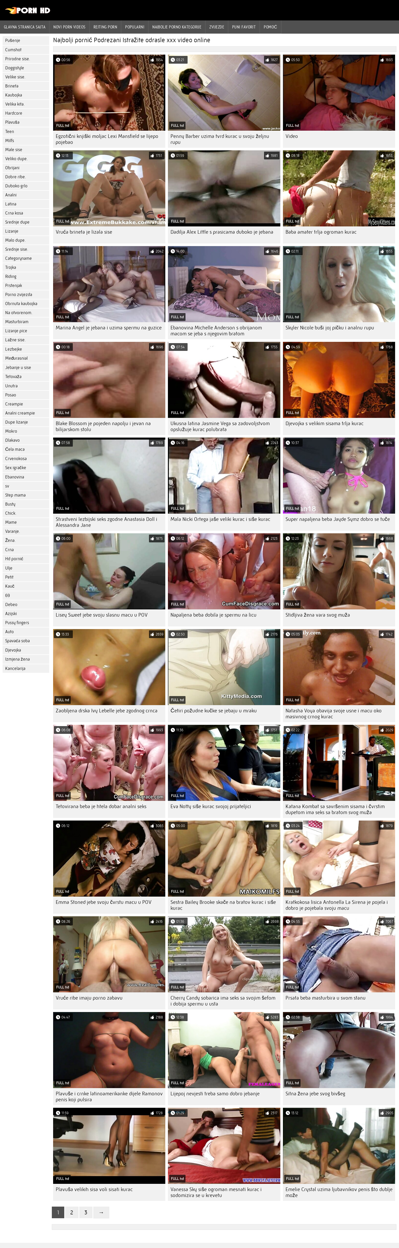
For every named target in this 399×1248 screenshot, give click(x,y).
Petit (9, 577)
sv (7, 486)
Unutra (11, 385)
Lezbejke (13, 349)
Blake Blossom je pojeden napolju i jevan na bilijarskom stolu (103, 426)
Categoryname (18, 258)
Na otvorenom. (18, 312)
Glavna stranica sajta (24, 27)
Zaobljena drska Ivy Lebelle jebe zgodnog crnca (107, 711)
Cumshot (13, 49)
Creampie (14, 404)
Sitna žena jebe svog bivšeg (315, 1094)
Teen (9, 131)
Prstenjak (13, 285)
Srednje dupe (17, 222)
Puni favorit (244, 27)
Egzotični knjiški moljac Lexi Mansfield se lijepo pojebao (107, 139)
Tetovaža (13, 376)
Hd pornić (14, 558)
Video (292, 136)
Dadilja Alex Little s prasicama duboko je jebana (221, 232)
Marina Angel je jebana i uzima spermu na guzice (109, 328)
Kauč (10, 586)
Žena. (10, 540)
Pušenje (12, 40)
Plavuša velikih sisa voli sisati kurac (94, 1189)
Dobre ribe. (15, 176)
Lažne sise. (15, 339)
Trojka (10, 267)
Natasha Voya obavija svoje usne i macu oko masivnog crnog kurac (334, 714)
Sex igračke (15, 467)
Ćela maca (15, 449)
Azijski (11, 613)
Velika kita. (15, 104)
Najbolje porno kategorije (176, 27)
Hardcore (13, 113)
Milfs (9, 140)
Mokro (11, 431)
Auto (9, 631)
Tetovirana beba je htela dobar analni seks (101, 806)
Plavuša (12, 122)
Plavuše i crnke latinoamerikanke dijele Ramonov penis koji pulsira (109, 1097)
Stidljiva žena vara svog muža (318, 615)
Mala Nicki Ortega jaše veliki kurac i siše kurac (220, 519)
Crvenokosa (16, 458)
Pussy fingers (17, 622)
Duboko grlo (16, 185)
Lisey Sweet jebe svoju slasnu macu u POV (102, 615)
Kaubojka (13, 95)
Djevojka (13, 650)
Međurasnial (16, 358)
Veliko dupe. (16, 158)
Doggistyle (14, 67)
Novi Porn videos (69, 27)
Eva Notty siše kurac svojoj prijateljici (210, 806)
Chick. (10, 513)
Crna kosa (14, 213)
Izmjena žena (17, 659)
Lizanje (11, 231)
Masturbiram (16, 321)
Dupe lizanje (16, 422)
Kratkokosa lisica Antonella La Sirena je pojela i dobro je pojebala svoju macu (337, 905)
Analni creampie (20, 413)
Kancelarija (15, 668)
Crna (9, 549)
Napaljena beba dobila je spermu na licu (213, 615)
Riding (10, 276)
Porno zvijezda (18, 294)
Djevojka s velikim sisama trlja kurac (325, 423)
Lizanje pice (16, 330)
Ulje (8, 568)
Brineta (11, 86)
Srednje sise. (16, 249)
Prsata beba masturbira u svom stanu (326, 998)
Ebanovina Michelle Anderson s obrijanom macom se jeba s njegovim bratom (216, 331)
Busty (10, 504)
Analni (11, 195)
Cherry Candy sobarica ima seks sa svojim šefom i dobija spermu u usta (222, 1001)
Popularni (134, 27)
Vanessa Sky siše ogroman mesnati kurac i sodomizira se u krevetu (216, 1192)
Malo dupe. (15, 240)
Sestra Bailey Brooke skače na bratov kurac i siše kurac (223, 905)
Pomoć (270, 27)
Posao (10, 395)
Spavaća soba (17, 640)
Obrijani (12, 167)
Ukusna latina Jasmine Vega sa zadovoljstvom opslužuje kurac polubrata (220, 426)
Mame (11, 522)
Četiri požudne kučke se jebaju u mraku (213, 711)
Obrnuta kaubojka (21, 303)
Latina (10, 204)
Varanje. (12, 531)
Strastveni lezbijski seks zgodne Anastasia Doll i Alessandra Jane (106, 522)
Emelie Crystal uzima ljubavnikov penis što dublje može (339, 1192)
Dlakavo (12, 440)
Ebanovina (14, 477)
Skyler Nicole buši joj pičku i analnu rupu (330, 328)
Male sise (13, 149)
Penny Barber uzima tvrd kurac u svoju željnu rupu (219, 139)
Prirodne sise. (17, 58)
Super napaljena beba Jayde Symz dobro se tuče (338, 519)
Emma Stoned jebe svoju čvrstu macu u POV (104, 902)
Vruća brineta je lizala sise (84, 232)
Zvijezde (216, 27)
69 (7, 595)
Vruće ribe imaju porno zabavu (89, 998)
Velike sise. (15, 77)
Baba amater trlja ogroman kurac (321, 232)
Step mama (15, 495)
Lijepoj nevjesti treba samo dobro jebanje (215, 1094)
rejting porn (105, 27)
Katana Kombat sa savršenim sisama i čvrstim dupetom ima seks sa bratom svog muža (335, 809)
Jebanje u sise (18, 367)
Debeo (11, 604)
